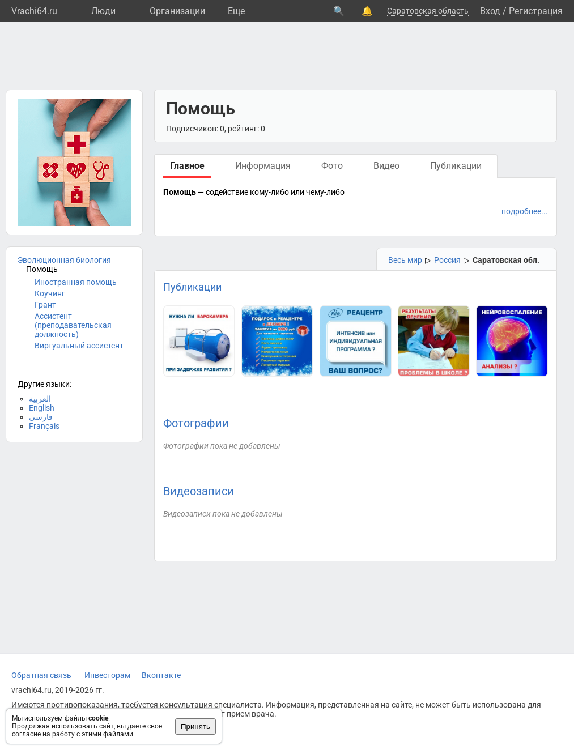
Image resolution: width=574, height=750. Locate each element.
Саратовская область (428, 10)
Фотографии (196, 423)
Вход (490, 11)
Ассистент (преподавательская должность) (73, 325)
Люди (103, 11)
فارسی (41, 416)
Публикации (192, 287)
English (41, 407)
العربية (40, 398)
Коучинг (50, 293)
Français (44, 426)
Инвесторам (107, 675)
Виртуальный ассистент (79, 345)
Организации (177, 11)
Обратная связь (41, 675)
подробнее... (524, 211)
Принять (195, 726)
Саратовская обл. (506, 260)
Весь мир (405, 260)
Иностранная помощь (76, 282)
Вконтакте (161, 675)
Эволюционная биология (64, 260)
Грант (45, 304)
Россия (447, 260)
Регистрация (536, 11)
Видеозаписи (198, 491)
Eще (236, 11)
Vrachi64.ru (34, 11)
